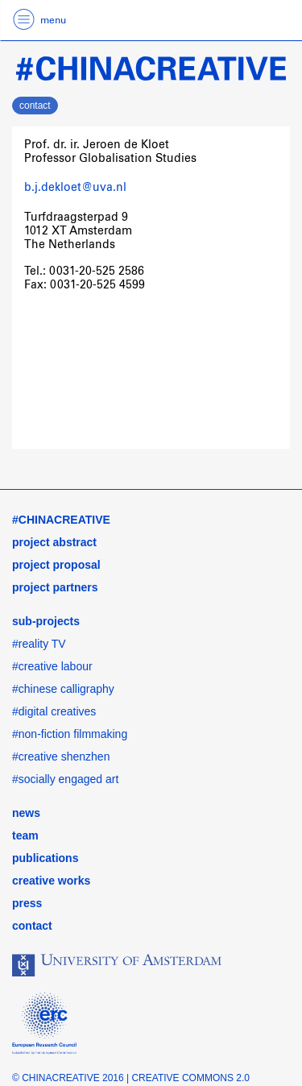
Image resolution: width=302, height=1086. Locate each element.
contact (35, 105)
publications (45, 858)
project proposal (56, 564)
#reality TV (39, 643)
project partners (55, 587)
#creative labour (52, 666)
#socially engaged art (65, 779)
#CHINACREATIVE (61, 519)
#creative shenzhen (61, 756)
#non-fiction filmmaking (69, 733)
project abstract (54, 542)
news (26, 812)
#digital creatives (54, 711)
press (27, 903)
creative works (51, 880)
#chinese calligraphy (63, 688)
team (25, 835)
